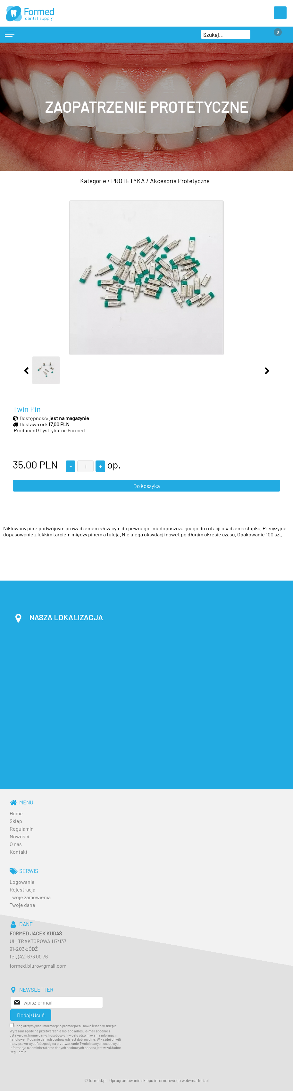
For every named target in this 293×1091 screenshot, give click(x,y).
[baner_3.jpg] (146, 107)
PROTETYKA (128, 180)
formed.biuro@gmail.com (38, 966)
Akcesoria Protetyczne (180, 180)
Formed (76, 430)
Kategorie (93, 180)
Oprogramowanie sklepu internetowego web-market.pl (159, 1080)
